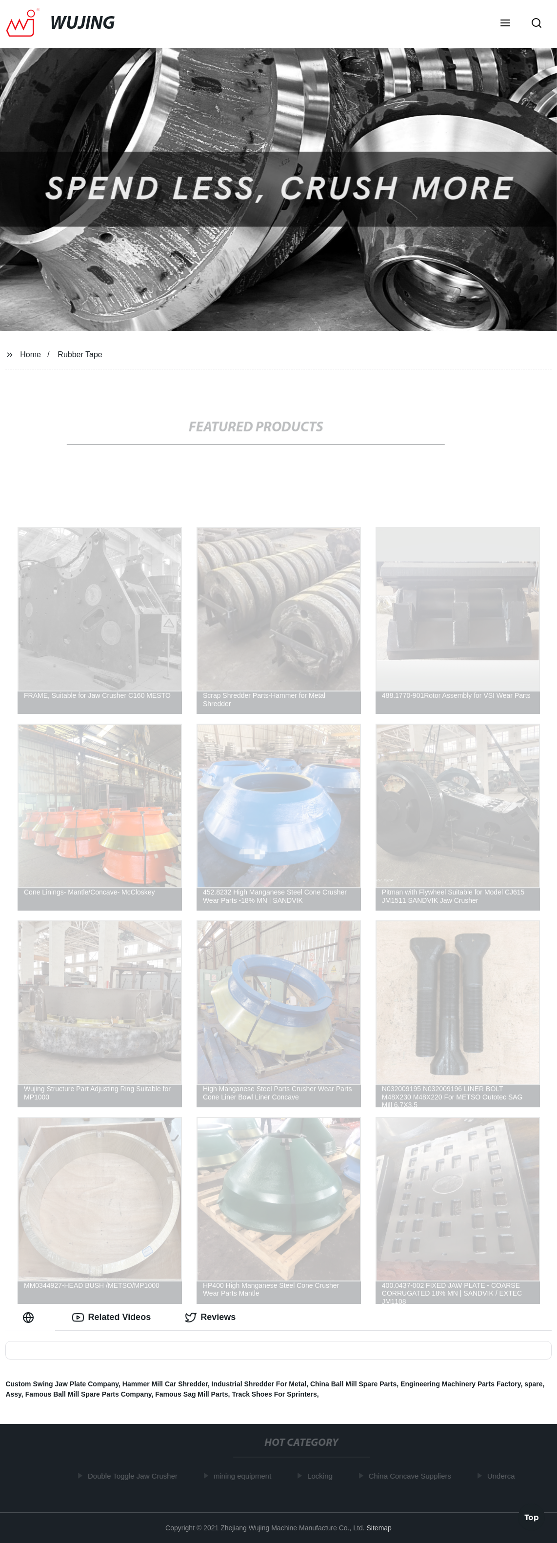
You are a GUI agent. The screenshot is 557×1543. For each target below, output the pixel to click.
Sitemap (379, 1528)
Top (531, 1516)
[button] (505, 24)
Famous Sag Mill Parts (191, 1394)
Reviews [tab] (210, 1317)
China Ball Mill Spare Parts (353, 1384)
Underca (503, 1476)
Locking (322, 1476)
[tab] (30, 1317)
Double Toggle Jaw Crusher (134, 1476)
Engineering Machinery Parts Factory (460, 1384)
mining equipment (244, 1476)
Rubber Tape (80, 354)
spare (533, 1384)
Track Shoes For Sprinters (274, 1394)
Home (30, 354)
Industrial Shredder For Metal (259, 1384)
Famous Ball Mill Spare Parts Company (88, 1394)
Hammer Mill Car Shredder (165, 1384)
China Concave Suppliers (412, 1476)
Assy (13, 1394)
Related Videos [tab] (111, 1317)
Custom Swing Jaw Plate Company (62, 1384)
